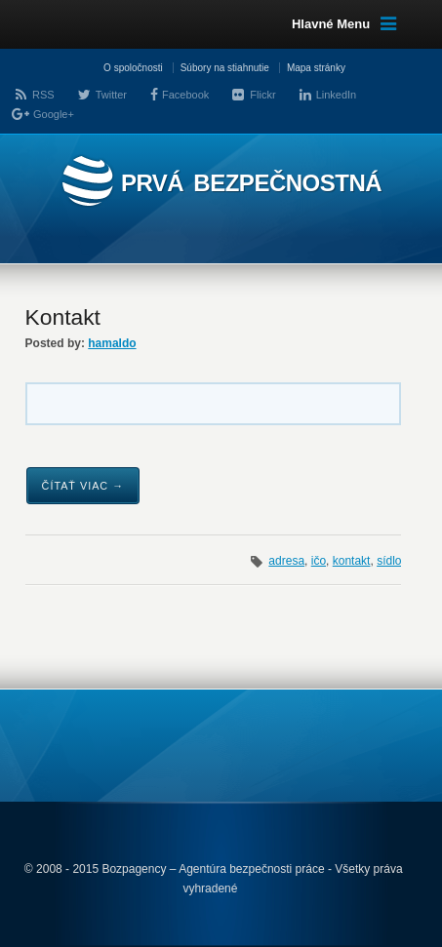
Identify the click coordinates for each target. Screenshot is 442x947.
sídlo (389, 561)
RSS (43, 94)
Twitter (111, 94)
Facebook (185, 94)
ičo (318, 561)
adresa (286, 561)
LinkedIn (336, 94)
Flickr (262, 94)
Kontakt (62, 317)
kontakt (352, 561)
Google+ (53, 114)
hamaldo (112, 343)
